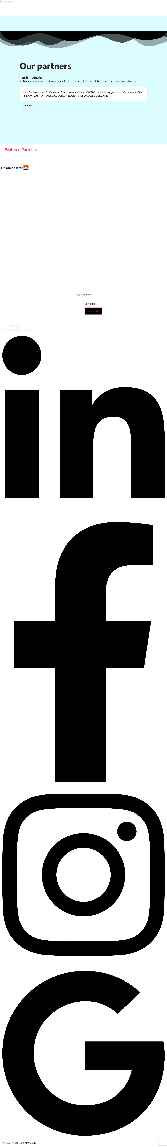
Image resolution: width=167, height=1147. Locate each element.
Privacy (16, 1142)
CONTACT (6, 1142)
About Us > (86, 294)
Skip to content (6, 1)
